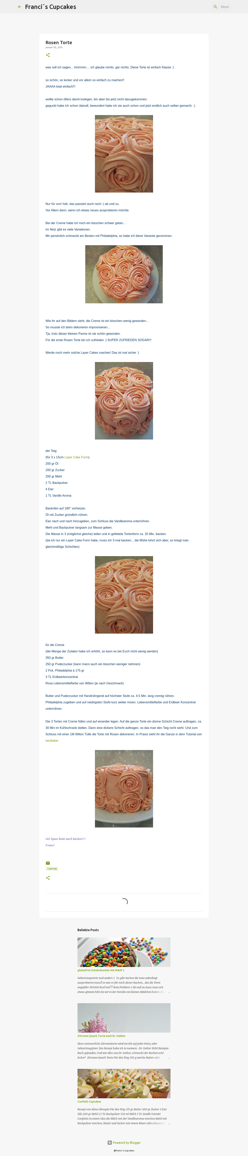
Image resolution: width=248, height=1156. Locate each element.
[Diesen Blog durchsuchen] (210, 6)
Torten (52, 869)
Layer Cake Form (77, 457)
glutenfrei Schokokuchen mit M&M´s (101, 970)
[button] (48, 55)
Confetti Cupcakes (89, 1101)
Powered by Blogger (124, 1142)
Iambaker (52, 740)
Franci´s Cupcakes (50, 6)
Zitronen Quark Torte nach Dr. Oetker (102, 1035)
